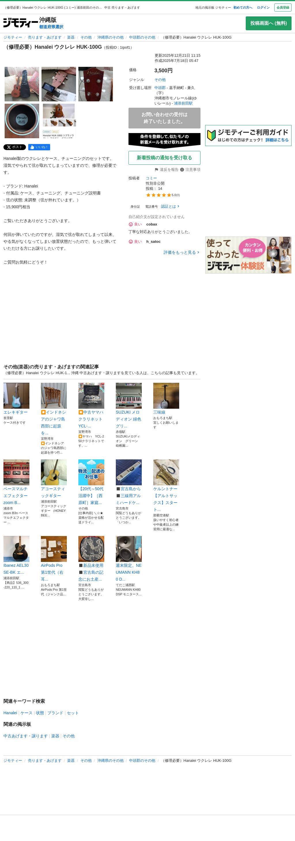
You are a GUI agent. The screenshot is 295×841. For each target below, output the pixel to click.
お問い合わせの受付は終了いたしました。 (164, 118)
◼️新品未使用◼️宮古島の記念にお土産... (91, 558)
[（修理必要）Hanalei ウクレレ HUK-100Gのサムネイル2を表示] (58, 84)
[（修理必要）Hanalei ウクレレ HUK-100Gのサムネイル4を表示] (21, 121)
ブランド (55, 713)
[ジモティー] (20, 23)
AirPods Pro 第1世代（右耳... (54, 558)
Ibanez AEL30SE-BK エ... (16, 555)
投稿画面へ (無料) (268, 23)
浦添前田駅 (183, 103)
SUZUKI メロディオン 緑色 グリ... (129, 405)
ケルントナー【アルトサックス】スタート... (166, 485)
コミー (151, 178)
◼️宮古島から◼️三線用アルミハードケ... (129, 482)
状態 (40, 713)
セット (73, 713)
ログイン (263, 7)
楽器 (71, 37)
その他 (86, 37)
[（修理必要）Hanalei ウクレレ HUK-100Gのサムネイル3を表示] (95, 84)
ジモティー (12, 37)
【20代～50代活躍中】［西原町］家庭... (91, 482)
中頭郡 (160, 88)
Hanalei (10, 713)
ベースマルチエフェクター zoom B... (16, 482)
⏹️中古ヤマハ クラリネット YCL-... (91, 405)
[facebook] (39, 147)
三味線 (166, 398)
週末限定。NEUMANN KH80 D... (129, 558)
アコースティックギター (54, 478)
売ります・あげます (45, 37)
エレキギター (16, 398)
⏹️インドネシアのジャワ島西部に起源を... (54, 409)
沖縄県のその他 (110, 37)
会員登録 (283, 7)
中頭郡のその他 (142, 37)
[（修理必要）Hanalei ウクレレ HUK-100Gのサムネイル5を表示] (58, 121)
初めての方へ (242, 7)
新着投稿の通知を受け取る (164, 157)
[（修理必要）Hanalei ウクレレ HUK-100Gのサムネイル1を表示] (21, 84)
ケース (26, 713)
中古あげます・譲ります (25, 736)
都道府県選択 (51, 26)
